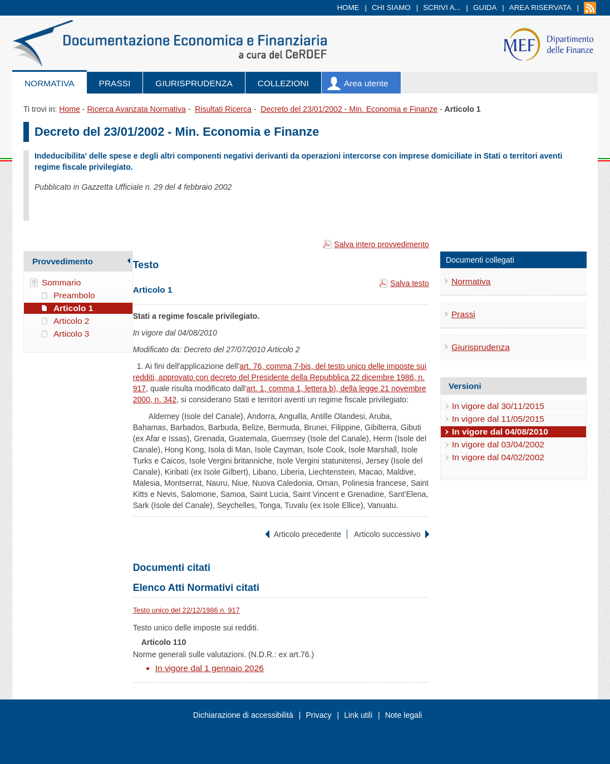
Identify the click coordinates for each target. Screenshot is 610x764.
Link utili (358, 715)
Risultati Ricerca (223, 109)
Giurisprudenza (193, 83)
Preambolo (74, 295)
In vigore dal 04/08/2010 (500, 431)
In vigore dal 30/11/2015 (498, 406)
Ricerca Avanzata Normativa (136, 109)
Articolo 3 (71, 333)
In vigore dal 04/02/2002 (498, 457)
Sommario (61, 282)
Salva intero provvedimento (381, 244)
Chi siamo (391, 7)
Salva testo (409, 283)
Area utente (366, 83)
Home (348, 7)
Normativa (49, 83)
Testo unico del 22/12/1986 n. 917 (186, 610)
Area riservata (540, 7)
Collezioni (283, 83)
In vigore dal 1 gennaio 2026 (209, 668)
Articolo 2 (71, 321)
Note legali (403, 715)
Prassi (115, 83)
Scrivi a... (442, 7)
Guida (484, 7)
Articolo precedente (307, 534)
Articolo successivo (387, 534)
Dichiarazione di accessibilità (243, 715)
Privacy (318, 715)
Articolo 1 (73, 308)
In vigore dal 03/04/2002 (498, 444)
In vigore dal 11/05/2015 (498, 418)
